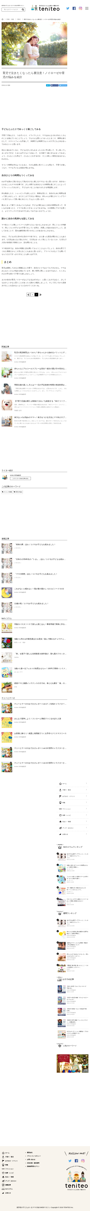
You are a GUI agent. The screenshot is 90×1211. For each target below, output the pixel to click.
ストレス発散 (8, 492)
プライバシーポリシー (34, 1156)
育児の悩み (18, 492)
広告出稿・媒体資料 (33, 1163)
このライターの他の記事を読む (20, 478)
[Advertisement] (17, 513)
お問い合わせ (31, 1159)
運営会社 (30, 1152)
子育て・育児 (10, 19)
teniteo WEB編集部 (15, 475)
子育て (19, 19)
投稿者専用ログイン (33, 1166)
